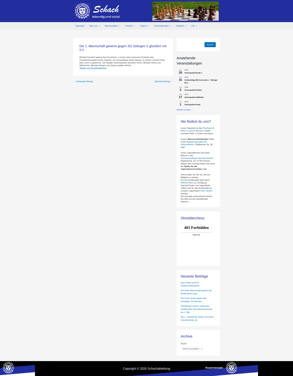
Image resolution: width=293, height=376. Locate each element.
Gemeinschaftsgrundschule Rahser (197, 158)
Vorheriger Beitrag (83, 81)
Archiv (184, 344)
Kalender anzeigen (184, 110)
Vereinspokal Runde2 (193, 90)
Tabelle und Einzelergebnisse (92, 68)
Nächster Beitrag (164, 81)
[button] (98, 26)
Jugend (141, 26)
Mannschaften (111, 26)
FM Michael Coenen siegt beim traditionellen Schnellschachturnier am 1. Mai (196, 309)
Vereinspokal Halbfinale (194, 97)
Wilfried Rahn (187, 183)
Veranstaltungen (159, 26)
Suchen (210, 45)
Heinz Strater (206, 191)
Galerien (177, 26)
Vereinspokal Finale (192, 105)
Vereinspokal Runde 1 (193, 73)
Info (190, 26)
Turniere (128, 26)
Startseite (79, 26)
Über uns (93, 26)
